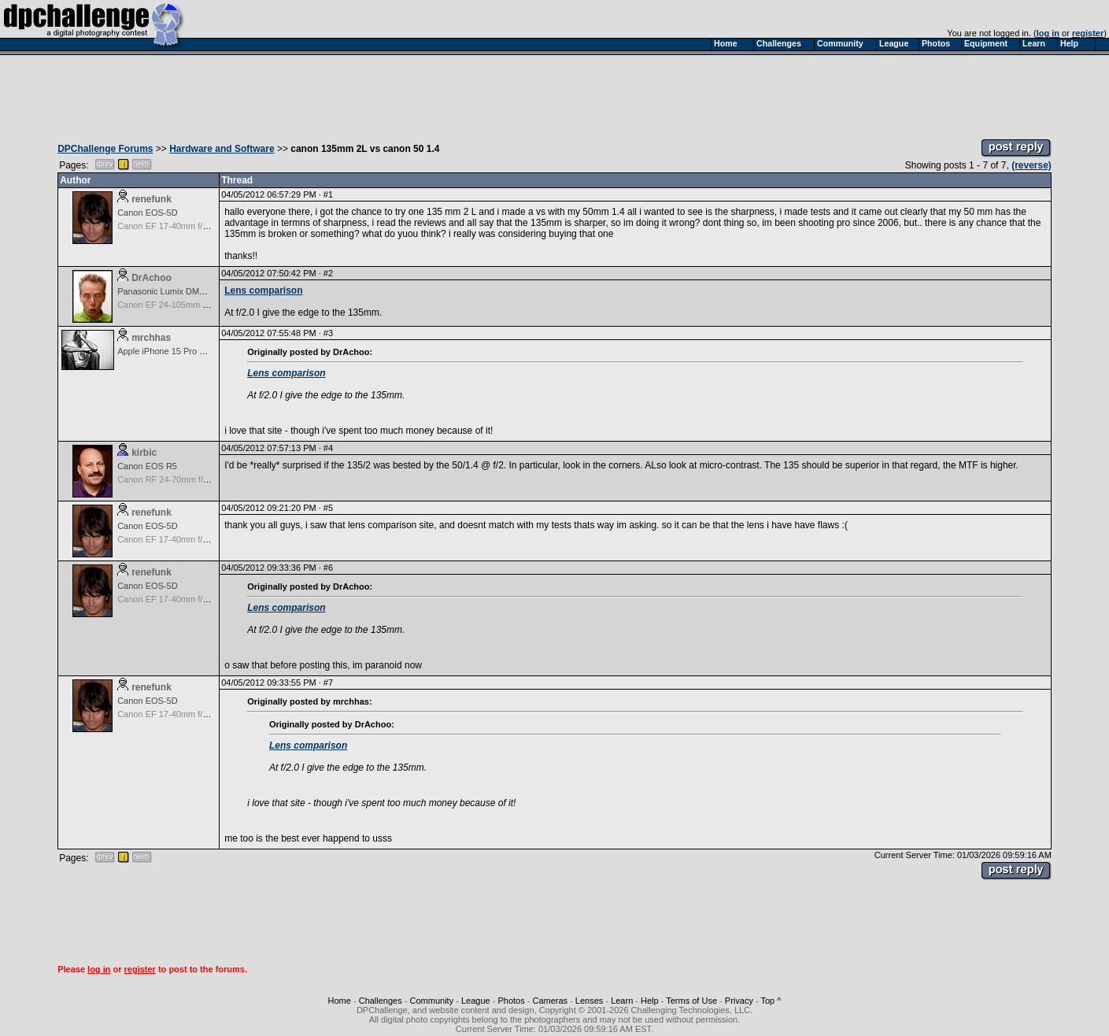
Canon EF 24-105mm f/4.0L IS (176, 304)
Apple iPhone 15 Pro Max (166, 351)
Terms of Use (691, 1000)
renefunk (151, 199)
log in (1048, 33)
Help (650, 1000)
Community (432, 1000)
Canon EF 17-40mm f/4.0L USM (179, 226)
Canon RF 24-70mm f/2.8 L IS (174, 479)
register (1087, 33)
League (475, 1000)
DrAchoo (151, 277)
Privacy (739, 1000)
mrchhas (151, 337)
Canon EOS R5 (147, 466)
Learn (622, 1000)
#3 (328, 333)
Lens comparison (263, 290)
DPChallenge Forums (105, 148)
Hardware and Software (221, 148)
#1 (328, 194)
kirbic (144, 452)
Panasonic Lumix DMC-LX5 (170, 291)
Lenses (589, 1000)
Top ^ (770, 1000)
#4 (328, 448)
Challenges (380, 1000)
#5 (328, 507)
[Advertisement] (554, 92)
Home (339, 1000)
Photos (510, 1000)
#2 (328, 273)
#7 (328, 682)
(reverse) (1031, 165)
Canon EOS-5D (147, 212)
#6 (328, 567)
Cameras (549, 1000)
